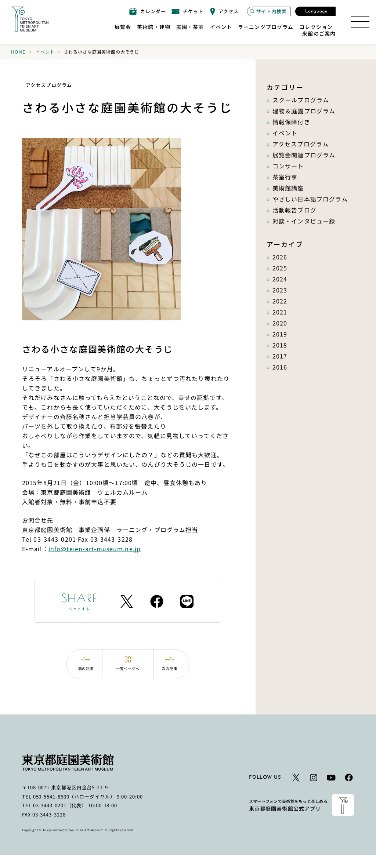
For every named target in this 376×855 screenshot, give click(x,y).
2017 (279, 356)
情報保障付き (291, 121)
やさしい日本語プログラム (310, 198)
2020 (279, 323)
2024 (279, 278)
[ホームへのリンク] (29, 19)
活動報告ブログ (294, 209)
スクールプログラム (300, 99)
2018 (279, 345)
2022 (279, 300)
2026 (279, 256)
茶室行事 (284, 176)
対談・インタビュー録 (303, 221)
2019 (279, 334)
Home (18, 51)
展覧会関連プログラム (303, 154)
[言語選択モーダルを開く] (315, 11)
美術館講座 (288, 187)
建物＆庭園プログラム (303, 110)
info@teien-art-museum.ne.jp (94, 548)
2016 (279, 367)
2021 (279, 312)
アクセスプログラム (300, 143)
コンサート (288, 165)
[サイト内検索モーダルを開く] (269, 11)
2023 (279, 289)
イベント (45, 51)
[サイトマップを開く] (360, 21)
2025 (279, 267)
